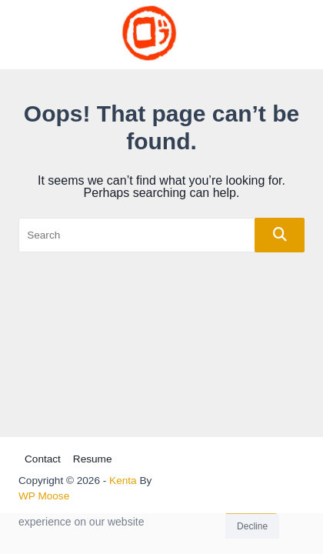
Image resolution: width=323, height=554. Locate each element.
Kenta (123, 480)
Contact (43, 459)
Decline (252, 528)
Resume (92, 459)
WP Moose (43, 496)
